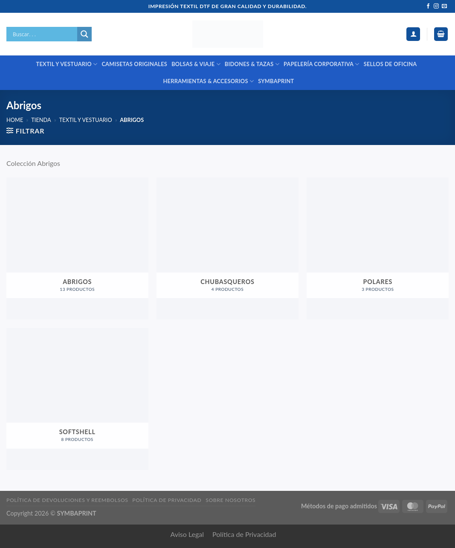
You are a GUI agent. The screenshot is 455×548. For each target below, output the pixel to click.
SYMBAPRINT (276, 81)
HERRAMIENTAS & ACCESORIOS (208, 81)
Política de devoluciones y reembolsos (67, 500)
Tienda (41, 119)
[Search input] (44, 34)
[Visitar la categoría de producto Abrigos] (77, 248)
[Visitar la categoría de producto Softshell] (77, 399)
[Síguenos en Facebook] (428, 6)
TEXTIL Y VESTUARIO (67, 64)
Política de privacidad (166, 500)
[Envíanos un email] (444, 6)
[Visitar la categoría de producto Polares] (378, 248)
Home (14, 119)
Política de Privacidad (244, 534)
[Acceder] (413, 34)
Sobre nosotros (230, 500)
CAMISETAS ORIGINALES (134, 64)
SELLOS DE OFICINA (390, 64)
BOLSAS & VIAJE (195, 64)
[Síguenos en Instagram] (436, 6)
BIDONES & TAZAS (252, 64)
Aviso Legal (187, 534)
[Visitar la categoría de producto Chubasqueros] (227, 248)
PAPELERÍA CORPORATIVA (321, 64)
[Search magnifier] (84, 34)
